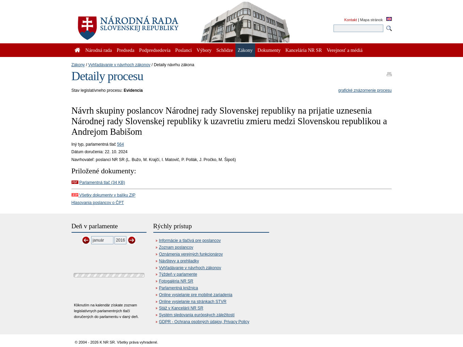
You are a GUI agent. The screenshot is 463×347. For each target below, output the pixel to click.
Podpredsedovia (154, 50)
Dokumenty (269, 50)
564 (120, 144)
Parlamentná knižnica (178, 288)
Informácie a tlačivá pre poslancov (190, 240)
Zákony (78, 64)
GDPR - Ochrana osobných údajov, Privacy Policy (204, 321)
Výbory (204, 50)
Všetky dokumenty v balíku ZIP (104, 195)
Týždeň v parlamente (178, 274)
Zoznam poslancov (176, 247)
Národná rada (99, 50)
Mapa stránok (371, 20)
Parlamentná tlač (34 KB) (102, 182)
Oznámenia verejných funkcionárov (191, 254)
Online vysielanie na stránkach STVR (193, 301)
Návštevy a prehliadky (179, 261)
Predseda (125, 50)
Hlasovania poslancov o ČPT (98, 202)
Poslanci (183, 50)
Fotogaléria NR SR (176, 281)
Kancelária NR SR (303, 50)
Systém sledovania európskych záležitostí (197, 315)
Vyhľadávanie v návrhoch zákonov (119, 64)
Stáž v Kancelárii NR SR (181, 308)
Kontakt (350, 20)
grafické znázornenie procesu (365, 90)
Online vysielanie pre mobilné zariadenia (195, 294)
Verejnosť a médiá (344, 50)
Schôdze (224, 50)
